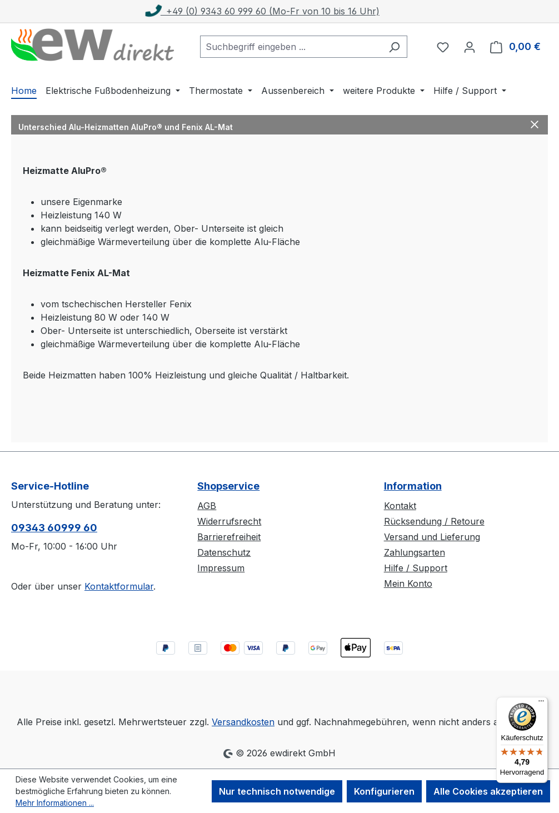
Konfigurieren (384, 791)
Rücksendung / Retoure (434, 521)
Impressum (220, 567)
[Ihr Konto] (469, 47)
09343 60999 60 (54, 527)
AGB (206, 505)
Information (413, 486)
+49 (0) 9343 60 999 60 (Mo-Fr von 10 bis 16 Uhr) (263, 11)
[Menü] (541, 703)
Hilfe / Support (415, 567)
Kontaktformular (118, 586)
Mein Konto (408, 583)
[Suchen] (394, 47)
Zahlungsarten (414, 552)
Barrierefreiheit (229, 536)
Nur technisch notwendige (277, 791)
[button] (279, 124)
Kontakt (400, 505)
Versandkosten (243, 721)
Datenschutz (224, 552)
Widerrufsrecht (229, 521)
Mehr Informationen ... (55, 802)
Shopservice (228, 486)
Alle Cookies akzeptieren (488, 791)
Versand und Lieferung (432, 536)
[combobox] (291, 47)
